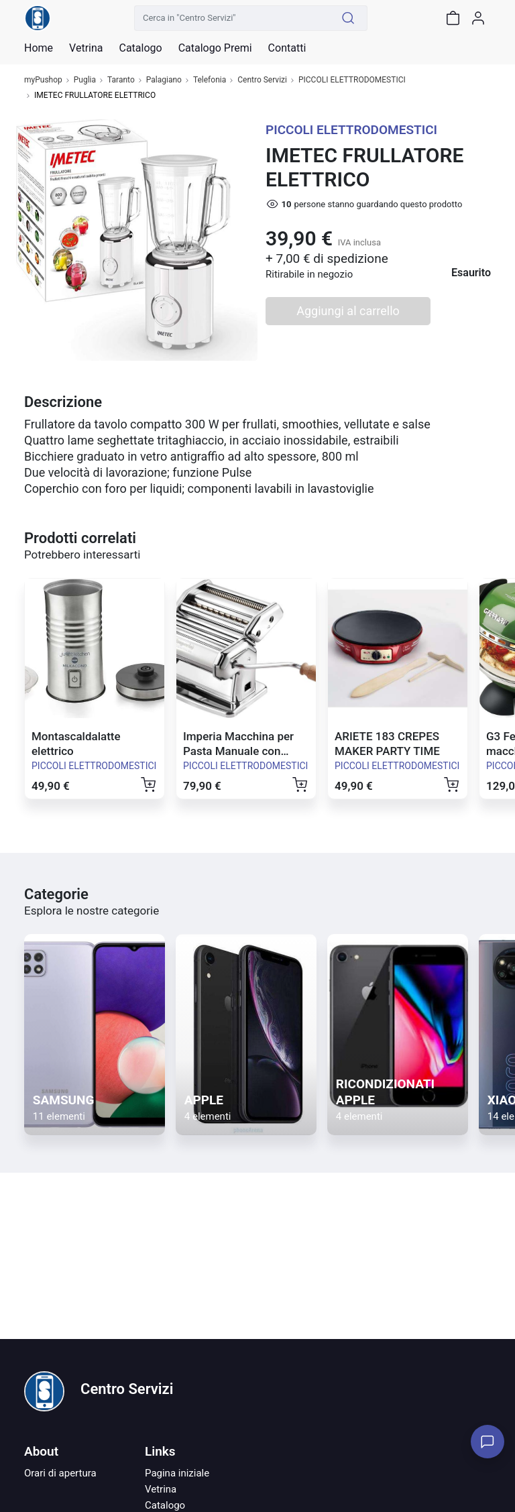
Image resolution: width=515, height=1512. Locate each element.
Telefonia (209, 80)
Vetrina (160, 1489)
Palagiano (164, 80)
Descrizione (63, 402)
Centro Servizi (262, 80)
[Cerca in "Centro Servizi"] (232, 18)
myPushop (43, 80)
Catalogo (140, 48)
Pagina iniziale (177, 1473)
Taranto (121, 80)
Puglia (85, 80)
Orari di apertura (60, 1473)
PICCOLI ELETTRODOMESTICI (352, 80)
